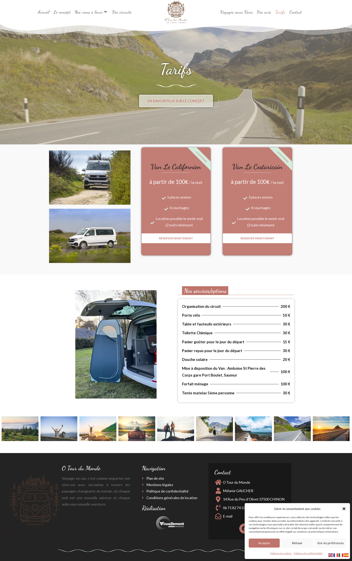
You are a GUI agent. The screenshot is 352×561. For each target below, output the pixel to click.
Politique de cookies (281, 553)
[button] (344, 509)
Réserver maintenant (176, 164)
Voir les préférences (330, 543)
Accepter (264, 543)
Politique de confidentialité (308, 553)
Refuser (297, 543)
